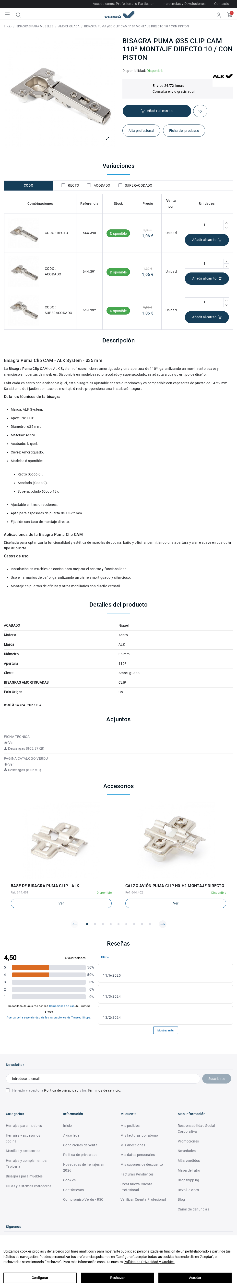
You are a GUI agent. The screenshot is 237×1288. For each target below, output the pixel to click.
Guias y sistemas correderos (28, 1186)
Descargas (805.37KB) (24, 748)
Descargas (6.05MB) (22, 770)
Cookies (69, 1180)
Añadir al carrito (207, 240)
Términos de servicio (104, 1090)
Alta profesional (141, 131)
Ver (9, 743)
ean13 (9, 705)
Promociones (188, 1141)
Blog (181, 1199)
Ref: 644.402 (134, 892)
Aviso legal (71, 1135)
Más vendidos (189, 1161)
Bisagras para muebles (24, 1176)
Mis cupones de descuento (141, 1164)
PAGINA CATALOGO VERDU (26, 758)
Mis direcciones (132, 1145)
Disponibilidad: (134, 71)
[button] (74, 924)
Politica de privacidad (80, 1155)
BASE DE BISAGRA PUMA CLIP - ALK (45, 885)
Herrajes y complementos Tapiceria (26, 1163)
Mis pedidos (130, 1126)
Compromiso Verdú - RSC (83, 1199)
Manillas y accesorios (23, 1151)
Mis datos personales (137, 1155)
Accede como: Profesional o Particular (123, 4)
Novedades (187, 1151)
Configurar (40, 1278)
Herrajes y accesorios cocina (23, 1138)
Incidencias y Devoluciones (184, 4)
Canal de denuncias (193, 1209)
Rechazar (117, 1278)
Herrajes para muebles (24, 1126)
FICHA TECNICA (17, 737)
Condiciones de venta (80, 1145)
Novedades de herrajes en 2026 (84, 1167)
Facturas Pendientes (137, 1174)
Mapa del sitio (189, 1170)
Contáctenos (73, 1190)
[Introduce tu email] (103, 1079)
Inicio (67, 1126)
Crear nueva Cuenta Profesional (136, 1187)
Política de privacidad (61, 1090)
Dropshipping (188, 1180)
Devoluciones (188, 1190)
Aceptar (195, 1278)
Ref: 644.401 (20, 892)
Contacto (221, 4)
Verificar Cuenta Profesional (143, 1199)
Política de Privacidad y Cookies (149, 1262)
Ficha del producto (184, 131)
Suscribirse (216, 1079)
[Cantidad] (204, 225)
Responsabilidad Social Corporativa (196, 1128)
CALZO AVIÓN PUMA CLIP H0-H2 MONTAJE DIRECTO (174, 885)
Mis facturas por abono (139, 1135)
